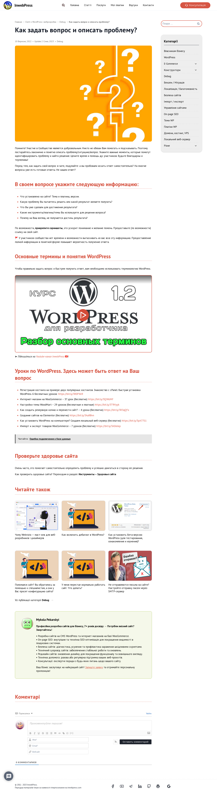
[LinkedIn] (141, 786)
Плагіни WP (170, 126)
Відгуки (133, 5)
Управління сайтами (175, 107)
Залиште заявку (94, 667)
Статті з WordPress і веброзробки (40, 22)
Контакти (148, 5)
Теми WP (169, 120)
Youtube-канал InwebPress (50, 356)
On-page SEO (171, 114)
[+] (72, 733)
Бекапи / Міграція (174, 82)
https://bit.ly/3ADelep (108, 426)
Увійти (148, 713)
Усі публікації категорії (32, 600)
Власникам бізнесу (174, 51)
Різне (167, 145)
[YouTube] (123, 786)
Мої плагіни (117, 5)
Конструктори (172, 70)
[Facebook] (114, 786)
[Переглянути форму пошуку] (63, 5)
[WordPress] (160, 786)
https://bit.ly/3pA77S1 (134, 420)
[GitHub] (150, 786)
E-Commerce (171, 63)
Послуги (101, 5)
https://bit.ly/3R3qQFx (116, 410)
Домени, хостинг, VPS (176, 133)
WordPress (169, 57)
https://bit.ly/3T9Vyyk (107, 404)
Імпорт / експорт (174, 101)
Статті (87, 5)
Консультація (197, 5)
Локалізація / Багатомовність (180, 89)
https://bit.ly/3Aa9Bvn (82, 415)
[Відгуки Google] (169, 786)
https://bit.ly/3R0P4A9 (70, 394)
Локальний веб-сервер (177, 139)
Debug (63, 22)
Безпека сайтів (172, 95)
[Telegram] (132, 786)
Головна (74, 5)
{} (68, 733)
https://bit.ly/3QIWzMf (100, 399)
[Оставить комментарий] (135, 741)
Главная (18, 22)
